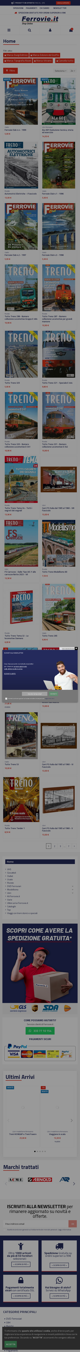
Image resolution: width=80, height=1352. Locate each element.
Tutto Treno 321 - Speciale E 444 (57, 382)
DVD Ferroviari (14, 886)
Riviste (10, 882)
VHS (9, 869)
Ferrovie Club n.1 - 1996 (53, 193)
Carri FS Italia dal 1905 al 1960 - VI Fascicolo (57, 765)
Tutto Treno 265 (49, 635)
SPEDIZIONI (18, 8)
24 (73, 70)
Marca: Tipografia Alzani (17, 60)
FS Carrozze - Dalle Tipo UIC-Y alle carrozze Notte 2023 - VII (20, 573)
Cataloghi (11, 906)
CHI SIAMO (44, 8)
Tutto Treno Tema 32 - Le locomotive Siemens (16, 637)
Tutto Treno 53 (12, 764)
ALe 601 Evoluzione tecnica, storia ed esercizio (57, 131)
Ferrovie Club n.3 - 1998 (53, 255)
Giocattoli (11, 872)
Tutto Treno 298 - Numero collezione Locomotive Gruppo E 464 (21, 317)
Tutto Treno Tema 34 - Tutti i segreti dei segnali (18, 509)
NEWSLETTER (59, 8)
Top (9, 909)
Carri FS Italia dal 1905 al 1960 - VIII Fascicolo (58, 509)
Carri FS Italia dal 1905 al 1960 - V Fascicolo (57, 829)
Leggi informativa (64, 1229)
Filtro (10, 70)
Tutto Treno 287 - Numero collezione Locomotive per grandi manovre (57, 319)
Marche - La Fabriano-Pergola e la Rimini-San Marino (57, 701)
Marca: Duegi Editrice (16, 55)
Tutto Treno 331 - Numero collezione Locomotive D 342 (55, 445)
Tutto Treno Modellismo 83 (54, 571)
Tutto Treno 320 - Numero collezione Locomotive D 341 (17, 445)
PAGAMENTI (31, 8)
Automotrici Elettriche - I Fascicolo (21, 193)
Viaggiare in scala (57, 1134)
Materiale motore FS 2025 (17, 699)
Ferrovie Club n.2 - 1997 (15, 255)
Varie (9, 899)
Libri (9, 893)
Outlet (10, 876)
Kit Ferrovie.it (13, 896)
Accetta (10, 1344)
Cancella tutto (64, 60)
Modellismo (12, 889)
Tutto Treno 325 (12, 382)
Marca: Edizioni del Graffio (44, 55)
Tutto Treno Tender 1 (15, 828)
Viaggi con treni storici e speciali (22, 913)
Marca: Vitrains (43, 60)
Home (10, 862)
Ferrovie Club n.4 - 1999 (15, 130)
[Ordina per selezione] (60, 71)
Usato (10, 879)
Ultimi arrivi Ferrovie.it (17, 903)
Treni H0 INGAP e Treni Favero (22, 1134)
